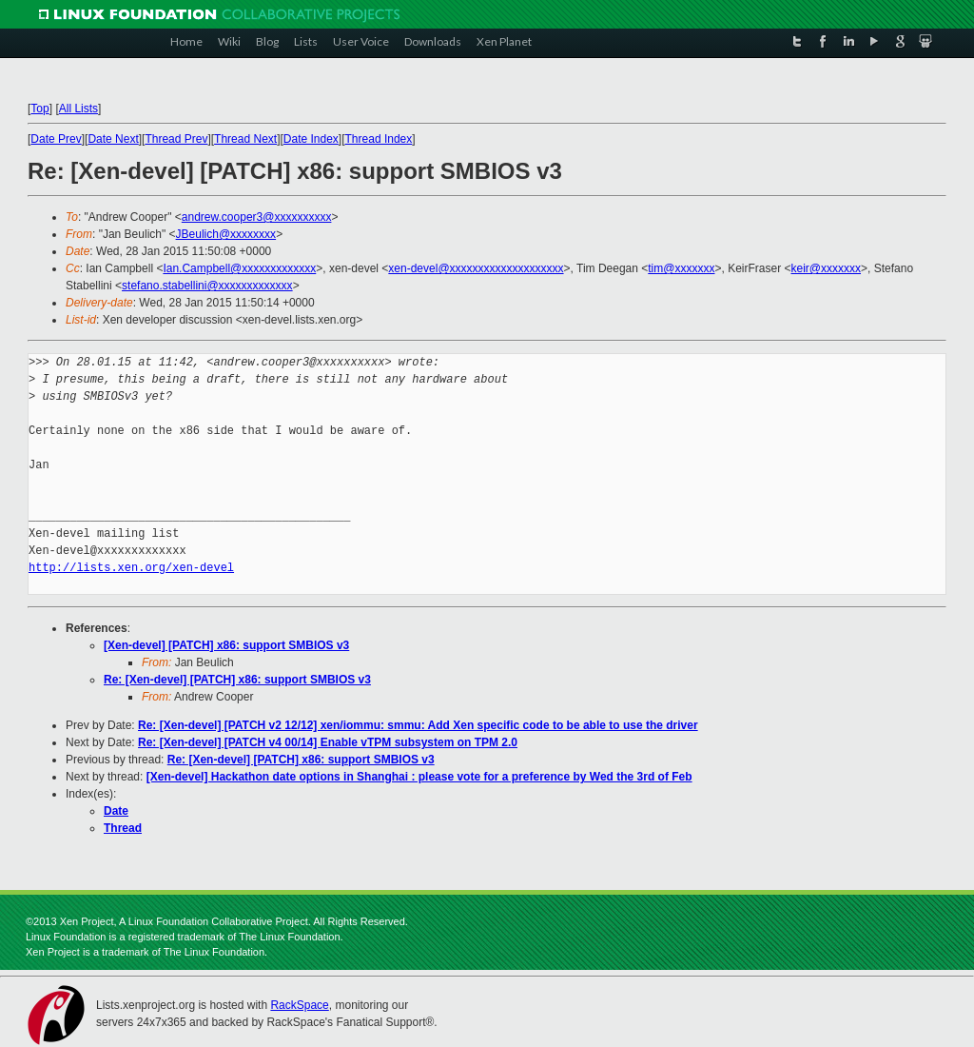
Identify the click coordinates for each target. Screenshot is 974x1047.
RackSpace (299, 1005)
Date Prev (55, 139)
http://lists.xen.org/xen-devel (131, 568)
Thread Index (379, 139)
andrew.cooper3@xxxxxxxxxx (257, 217)
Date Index (311, 139)
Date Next (113, 139)
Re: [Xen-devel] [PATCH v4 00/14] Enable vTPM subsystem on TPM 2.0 (327, 742)
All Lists (78, 108)
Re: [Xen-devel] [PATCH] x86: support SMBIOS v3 (237, 679)
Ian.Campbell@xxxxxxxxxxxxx (239, 268)
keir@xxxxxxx (826, 268)
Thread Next (245, 139)
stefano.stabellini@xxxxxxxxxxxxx (207, 285)
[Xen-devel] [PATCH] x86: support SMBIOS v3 (226, 645)
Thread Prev (176, 139)
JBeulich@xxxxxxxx (226, 234)
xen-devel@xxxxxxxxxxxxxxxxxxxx (475, 268)
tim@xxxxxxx (681, 268)
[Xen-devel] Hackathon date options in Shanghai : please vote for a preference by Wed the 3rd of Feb (419, 776)
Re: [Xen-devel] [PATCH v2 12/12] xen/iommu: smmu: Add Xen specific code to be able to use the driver (418, 725)
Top (39, 108)
